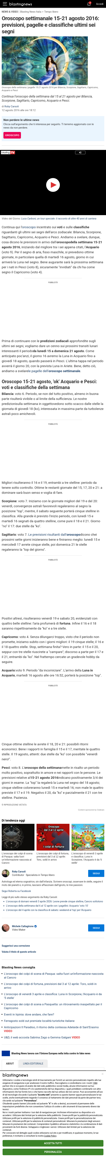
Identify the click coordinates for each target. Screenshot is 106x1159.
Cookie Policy (50, 1136)
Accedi (99, 4)
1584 (95, 1083)
